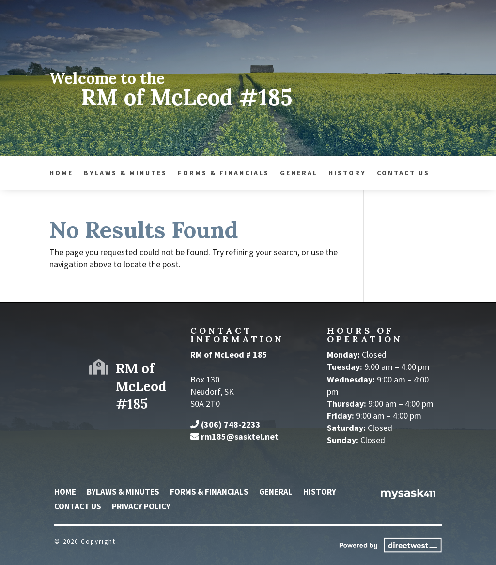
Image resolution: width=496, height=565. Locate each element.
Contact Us (276, 173)
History (221, 173)
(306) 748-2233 (231, 424)
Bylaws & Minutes (123, 493)
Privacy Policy (141, 507)
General (172, 173)
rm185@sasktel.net (240, 436)
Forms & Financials (97, 173)
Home (65, 493)
